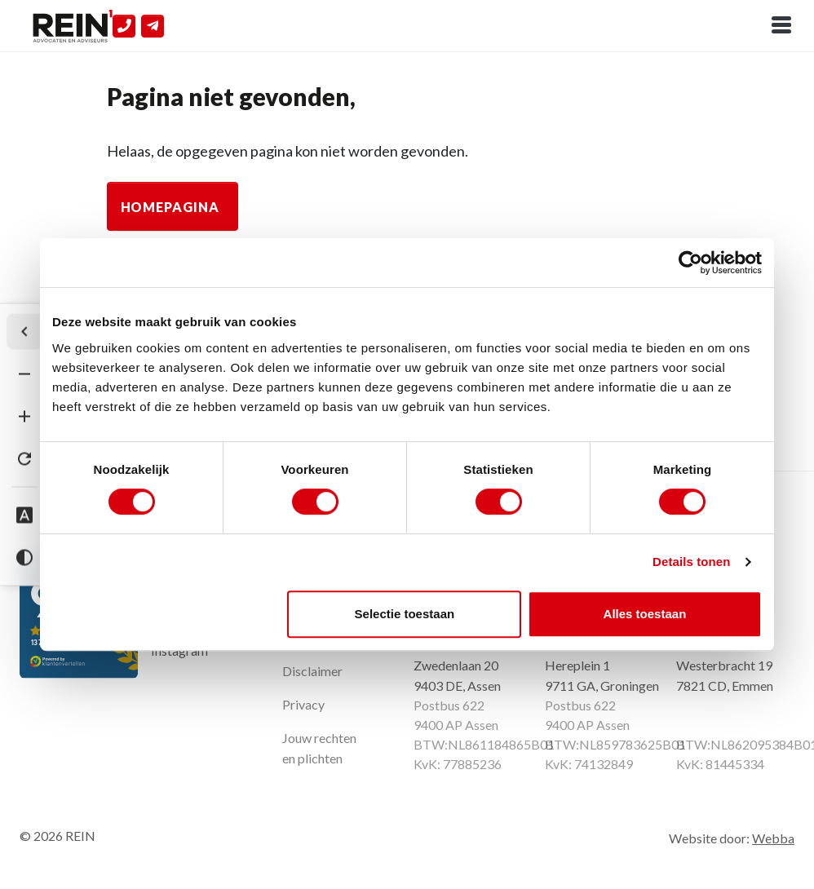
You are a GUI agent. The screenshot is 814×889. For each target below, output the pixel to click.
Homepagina (170, 207)
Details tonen (691, 561)
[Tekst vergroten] (24, 417)
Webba (773, 838)
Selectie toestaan (405, 614)
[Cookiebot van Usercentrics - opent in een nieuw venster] (690, 262)
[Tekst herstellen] (24, 459)
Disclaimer (312, 671)
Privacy (303, 704)
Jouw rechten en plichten (319, 748)
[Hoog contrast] (24, 558)
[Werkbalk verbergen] (24, 332)
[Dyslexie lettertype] (24, 515)
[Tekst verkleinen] (24, 374)
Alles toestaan (645, 614)
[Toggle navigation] (781, 26)
